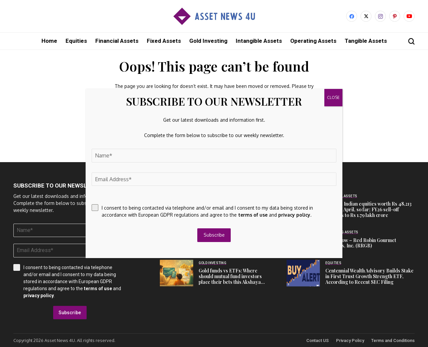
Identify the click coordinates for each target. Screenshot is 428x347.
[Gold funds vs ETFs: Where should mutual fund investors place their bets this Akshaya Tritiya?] (176, 272)
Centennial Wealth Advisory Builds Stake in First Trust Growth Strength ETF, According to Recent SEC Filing (369, 276)
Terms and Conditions (393, 340)
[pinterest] (394, 16)
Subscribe (70, 312)
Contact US (317, 340)
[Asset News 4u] (214, 16)
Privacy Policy (350, 340)
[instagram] (380, 16)
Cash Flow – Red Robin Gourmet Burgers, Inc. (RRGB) (360, 243)
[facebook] (351, 16)
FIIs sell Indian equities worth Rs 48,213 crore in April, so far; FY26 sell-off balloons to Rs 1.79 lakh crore (368, 209)
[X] (365, 16)
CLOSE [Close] (333, 97)
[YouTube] (409, 16)
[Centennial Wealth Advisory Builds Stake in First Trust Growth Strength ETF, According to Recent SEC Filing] (303, 272)
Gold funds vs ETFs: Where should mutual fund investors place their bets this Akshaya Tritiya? (230, 278)
